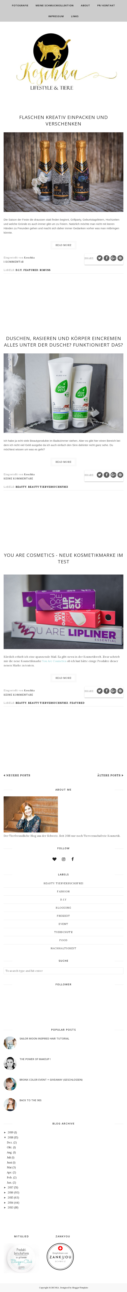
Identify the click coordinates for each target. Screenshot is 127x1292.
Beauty (21, 486)
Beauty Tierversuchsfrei (48, 486)
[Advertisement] (63, 307)
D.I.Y (19, 270)
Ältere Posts (109, 775)
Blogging (63, 907)
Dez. (10, 1142)
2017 (10, 1187)
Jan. (9, 1182)
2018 (10, 1137)
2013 (10, 1207)
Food (63, 940)
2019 (10, 1132)
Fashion (63, 891)
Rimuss (45, 270)
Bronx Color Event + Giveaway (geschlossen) (51, 1079)
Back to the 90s (30, 1100)
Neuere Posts (18, 775)
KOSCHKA (54, 1287)
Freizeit (63, 915)
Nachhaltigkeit (63, 948)
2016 (10, 1192)
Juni (9, 1162)
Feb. (9, 1177)
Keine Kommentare (18, 478)
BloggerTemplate (80, 1287)
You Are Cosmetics (54, 661)
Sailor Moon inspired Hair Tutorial (44, 1038)
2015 (10, 1197)
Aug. (9, 1152)
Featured (30, 270)
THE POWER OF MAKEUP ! (35, 1059)
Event (63, 924)
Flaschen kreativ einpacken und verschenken (63, 120)
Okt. (9, 1147)
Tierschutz (63, 932)
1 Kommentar (14, 261)
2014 (10, 1202)
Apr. (9, 1172)
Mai (9, 1167)
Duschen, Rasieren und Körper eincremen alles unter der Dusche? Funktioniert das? (63, 341)
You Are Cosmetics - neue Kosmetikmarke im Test (63, 558)
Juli (9, 1157)
